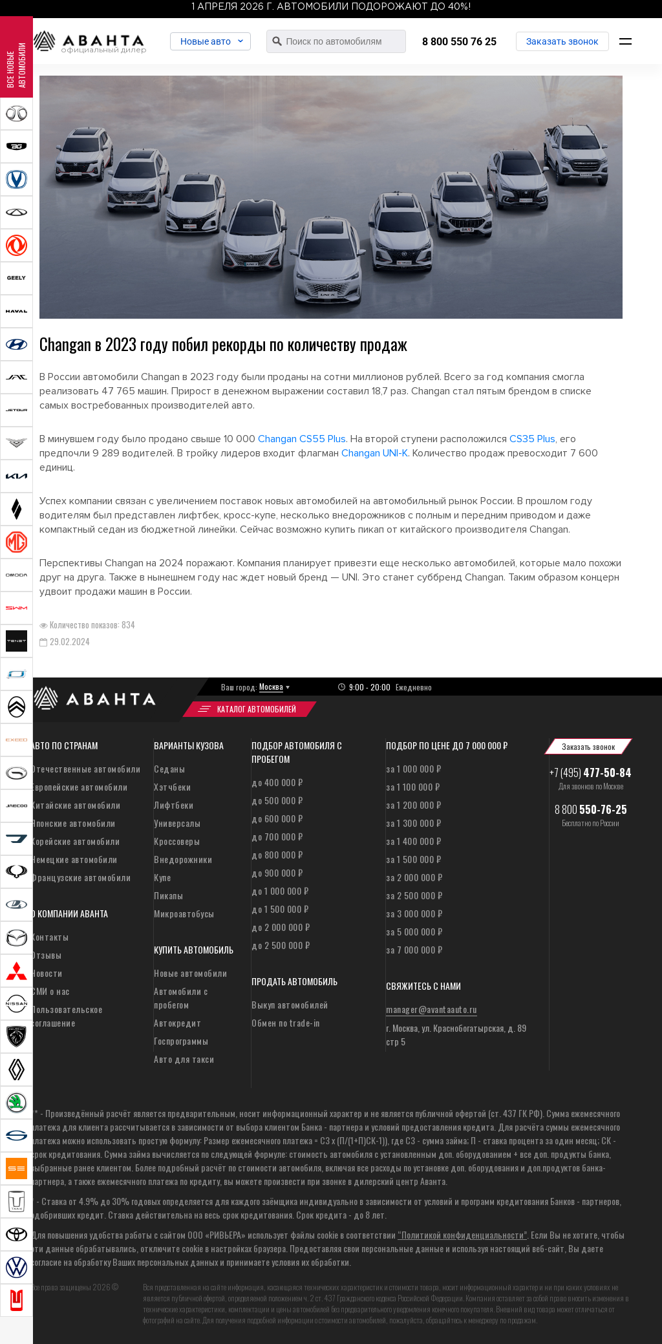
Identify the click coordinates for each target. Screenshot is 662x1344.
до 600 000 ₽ (277, 818)
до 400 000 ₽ (277, 782)
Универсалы (177, 822)
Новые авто (208, 41)
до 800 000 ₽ (277, 854)
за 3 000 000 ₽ (414, 913)
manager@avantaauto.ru (431, 1009)
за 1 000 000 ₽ (413, 768)
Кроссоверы (177, 841)
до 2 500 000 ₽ (280, 945)
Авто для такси (184, 1058)
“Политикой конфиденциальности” (462, 1234)
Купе (162, 877)
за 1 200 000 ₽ (413, 804)
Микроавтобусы (184, 913)
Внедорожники (183, 859)
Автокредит (177, 1022)
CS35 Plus (532, 438)
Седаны (169, 768)
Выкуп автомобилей (289, 1004)
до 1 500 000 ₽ (279, 908)
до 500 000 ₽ (277, 800)
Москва (271, 686)
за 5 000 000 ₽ (414, 931)
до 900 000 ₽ (277, 872)
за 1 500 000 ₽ (413, 859)
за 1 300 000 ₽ (413, 822)
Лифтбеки (173, 804)
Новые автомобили (190, 972)
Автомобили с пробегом (181, 997)
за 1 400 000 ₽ (413, 841)
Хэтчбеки (172, 786)
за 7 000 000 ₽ (414, 949)
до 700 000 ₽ (277, 836)
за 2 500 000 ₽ (414, 895)
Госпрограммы (181, 1040)
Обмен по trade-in (285, 1022)
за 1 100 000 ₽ (413, 786)
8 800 (591, 809)
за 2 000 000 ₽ (414, 877)
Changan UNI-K (374, 453)
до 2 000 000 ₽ (280, 926)
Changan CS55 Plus (302, 438)
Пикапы (168, 895)
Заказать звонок (562, 41)
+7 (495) (591, 772)
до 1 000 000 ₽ (279, 890)
